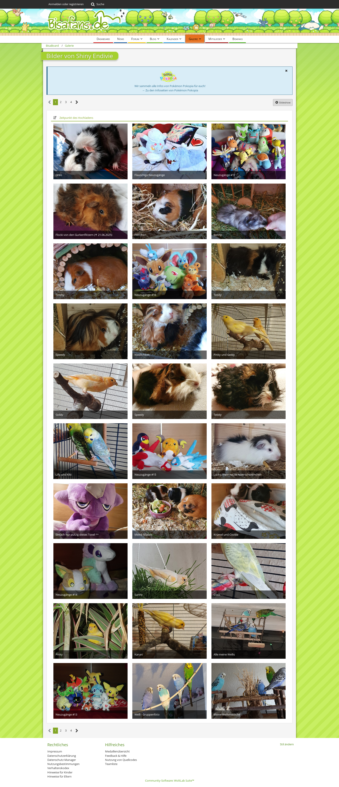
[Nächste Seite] (77, 102)
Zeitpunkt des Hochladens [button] (76, 118)
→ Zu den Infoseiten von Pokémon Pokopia (170, 90)
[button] (286, 70)
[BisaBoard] (169, 22)
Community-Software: (169, 780)
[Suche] (97, 4)
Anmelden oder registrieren (66, 4)
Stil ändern (287, 744)
